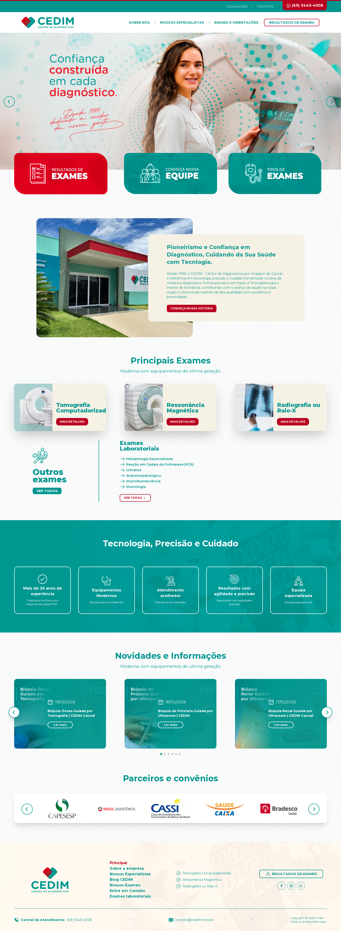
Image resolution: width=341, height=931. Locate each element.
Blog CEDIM (121, 879)
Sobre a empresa (127, 868)
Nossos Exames (125, 885)
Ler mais (60, 725)
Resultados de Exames (291, 22)
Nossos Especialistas (182, 22)
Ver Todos (47, 491)
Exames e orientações (236, 22)
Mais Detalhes (72, 421)
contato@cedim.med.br (191, 920)
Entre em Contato (127, 891)
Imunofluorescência (140, 481)
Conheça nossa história (191, 308)
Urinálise (130, 470)
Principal (118, 863)
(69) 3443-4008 (79, 920)
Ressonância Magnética (198, 879)
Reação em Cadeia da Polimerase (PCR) (157, 464)
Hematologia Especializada (146, 459)
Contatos (265, 6)
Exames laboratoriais (130, 896)
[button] (9, 101)
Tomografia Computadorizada (203, 873)
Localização (237, 6)
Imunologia (133, 487)
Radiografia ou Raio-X (196, 886)
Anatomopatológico (140, 475)
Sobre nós (139, 22)
